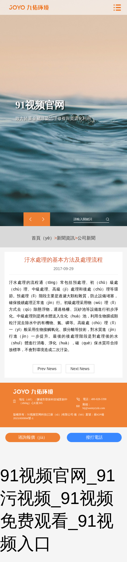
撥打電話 (94, 437)
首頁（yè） (43, 238)
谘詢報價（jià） (33, 437)
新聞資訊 (66, 238)
